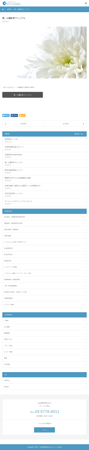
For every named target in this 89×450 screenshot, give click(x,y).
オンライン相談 (9, 304)
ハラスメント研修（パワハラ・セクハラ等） (18, 273)
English (6, 387)
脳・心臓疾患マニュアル (23, 95)
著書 (5, 358)
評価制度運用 (8, 298)
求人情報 (7, 364)
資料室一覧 (79, 134)
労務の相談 (7, 236)
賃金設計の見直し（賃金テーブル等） (16, 292)
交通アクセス (8, 339)
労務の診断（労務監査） (11, 229)
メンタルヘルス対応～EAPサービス (15, 242)
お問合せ (7, 380)
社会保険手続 (8, 248)
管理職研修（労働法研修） (12, 279)
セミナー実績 (8, 352)
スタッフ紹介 (8, 345)
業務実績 (7, 333)
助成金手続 (7, 261)
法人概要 (7, 327)
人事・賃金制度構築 (10, 286)
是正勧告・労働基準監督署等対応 (14, 217)
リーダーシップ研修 (10, 267)
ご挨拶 (6, 320)
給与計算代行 (8, 254)
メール (44, 430)
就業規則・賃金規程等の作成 (13, 223)
